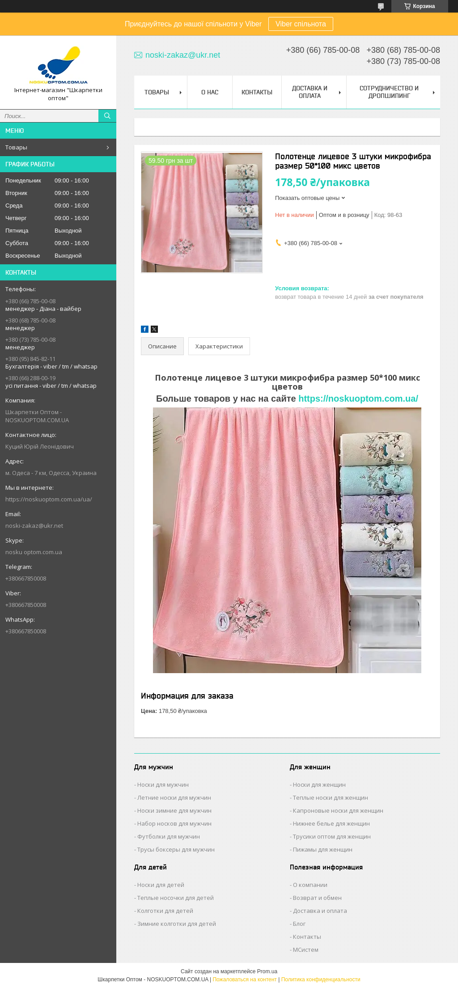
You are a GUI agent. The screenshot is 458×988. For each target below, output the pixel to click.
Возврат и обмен (317, 898)
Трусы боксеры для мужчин (176, 849)
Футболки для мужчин (168, 836)
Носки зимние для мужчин (174, 810)
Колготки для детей (165, 911)
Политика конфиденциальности (320, 979)
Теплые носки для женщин (330, 797)
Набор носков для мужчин (174, 823)
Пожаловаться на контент (244, 979)
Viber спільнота (301, 24)
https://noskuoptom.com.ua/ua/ (48, 499)
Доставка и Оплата (309, 92)
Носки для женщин (319, 784)
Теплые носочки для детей (175, 898)
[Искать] (107, 116)
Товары (16, 147)
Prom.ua (267, 971)
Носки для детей (160, 885)
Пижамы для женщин (322, 849)
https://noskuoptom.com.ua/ (358, 398)
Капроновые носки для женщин (338, 810)
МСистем (305, 950)
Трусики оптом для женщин (332, 836)
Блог (299, 924)
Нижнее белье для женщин (331, 823)
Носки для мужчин (163, 784)
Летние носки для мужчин (174, 797)
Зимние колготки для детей (176, 924)
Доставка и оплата (320, 911)
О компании (310, 885)
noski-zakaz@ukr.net (34, 526)
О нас (209, 92)
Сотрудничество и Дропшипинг (389, 92)
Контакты (257, 92)
